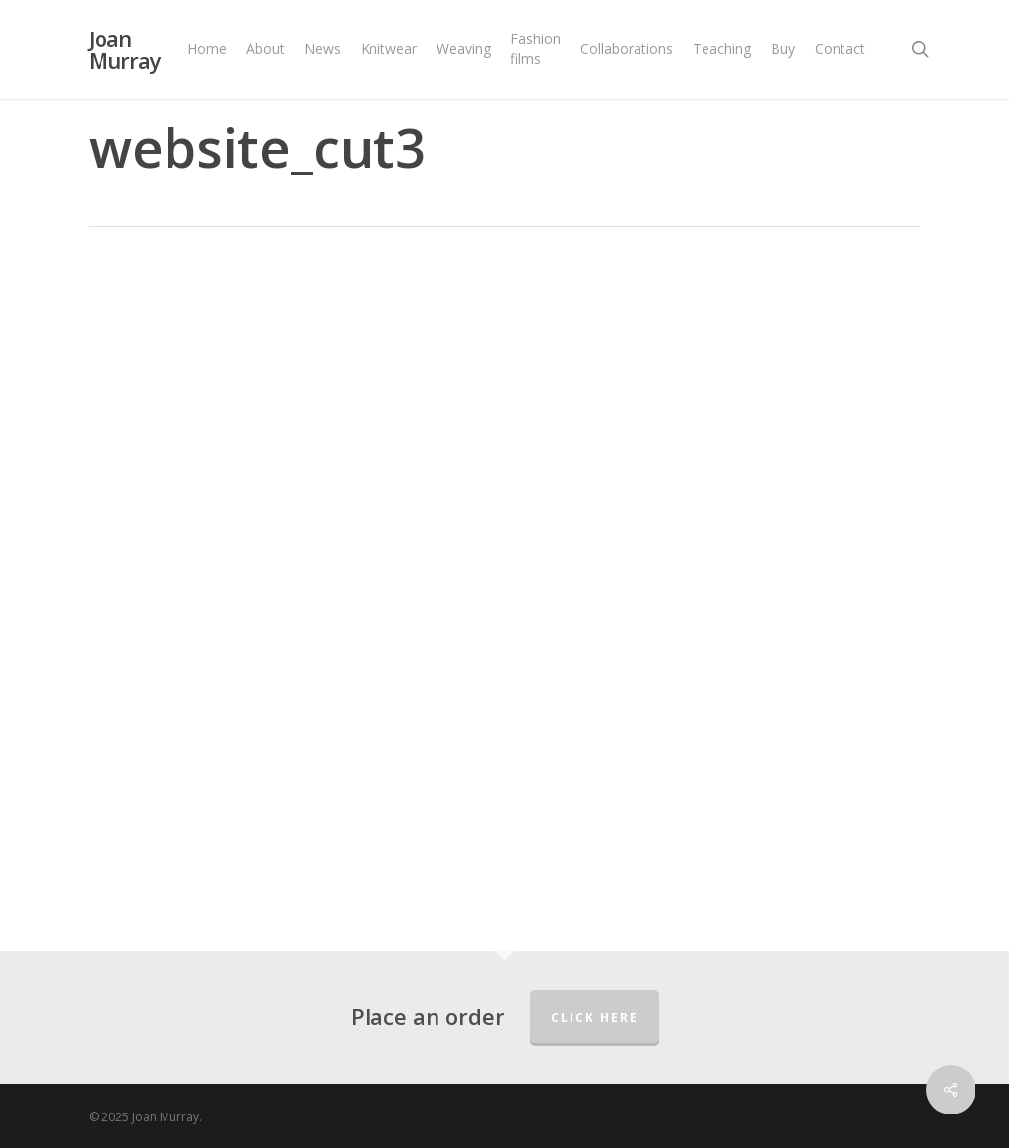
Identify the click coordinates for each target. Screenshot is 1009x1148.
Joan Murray (125, 49)
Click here (595, 1017)
